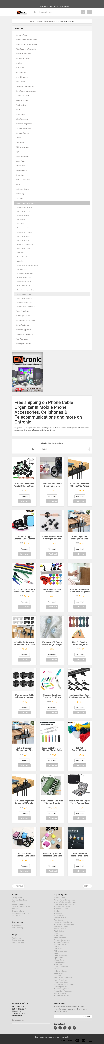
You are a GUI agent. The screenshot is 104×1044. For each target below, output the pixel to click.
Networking (20, 175)
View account (64, 6)
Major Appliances (22, 339)
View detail (24, 496)
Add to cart (24, 501)
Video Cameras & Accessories (26, 49)
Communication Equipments (26, 320)
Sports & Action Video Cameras (27, 44)
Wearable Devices (22, 100)
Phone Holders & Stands (24, 232)
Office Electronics (22, 119)
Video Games (20, 82)
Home (32, 21)
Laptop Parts (20, 161)
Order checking (53, 6)
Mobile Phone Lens (23, 240)
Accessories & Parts (23, 96)
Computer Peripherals (23, 128)
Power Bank (20, 224)
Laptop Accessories (22, 156)
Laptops (18, 152)
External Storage (21, 166)
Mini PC (18, 184)
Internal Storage (21, 170)
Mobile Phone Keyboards (24, 298)
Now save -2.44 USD (37, 2)
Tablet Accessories (22, 147)
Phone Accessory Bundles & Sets (27, 265)
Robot (18, 110)
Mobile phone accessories (46, 21)
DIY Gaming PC (21, 194)
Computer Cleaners (22, 133)
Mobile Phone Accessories (25, 203)
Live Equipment (21, 72)
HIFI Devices (20, 68)
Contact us (43, 6)
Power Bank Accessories (25, 273)
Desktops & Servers (22, 189)
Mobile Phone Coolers (24, 286)
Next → (87, 886)
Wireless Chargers (23, 215)
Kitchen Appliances (22, 325)
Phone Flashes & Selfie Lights (26, 306)
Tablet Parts (20, 142)
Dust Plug (20, 261)
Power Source (20, 114)
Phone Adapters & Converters (26, 228)
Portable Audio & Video (24, 54)
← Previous (18, 886)
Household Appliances (23, 330)
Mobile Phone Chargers (24, 211)
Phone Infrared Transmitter (25, 290)
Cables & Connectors (23, 180)
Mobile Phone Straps (23, 248)
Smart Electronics (22, 77)
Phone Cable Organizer (24, 294)
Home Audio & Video (23, 58)
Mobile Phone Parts (22, 311)
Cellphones (19, 198)
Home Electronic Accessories (26, 91)
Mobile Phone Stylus (23, 257)
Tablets (18, 138)
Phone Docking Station (24, 281)
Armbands (20, 253)
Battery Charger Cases (24, 277)
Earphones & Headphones (25, 86)
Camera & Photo (21, 35)
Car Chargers (21, 220)
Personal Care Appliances (25, 334)
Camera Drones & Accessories (26, 40)
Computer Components (24, 124)
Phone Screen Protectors (25, 207)
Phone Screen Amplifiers (24, 302)
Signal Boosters (22, 269)
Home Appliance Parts (23, 344)
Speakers (19, 63)
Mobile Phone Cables (23, 236)
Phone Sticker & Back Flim (25, 244)
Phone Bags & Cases (23, 316)
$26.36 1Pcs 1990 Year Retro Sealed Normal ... (59, 2)
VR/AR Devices (21, 105)
